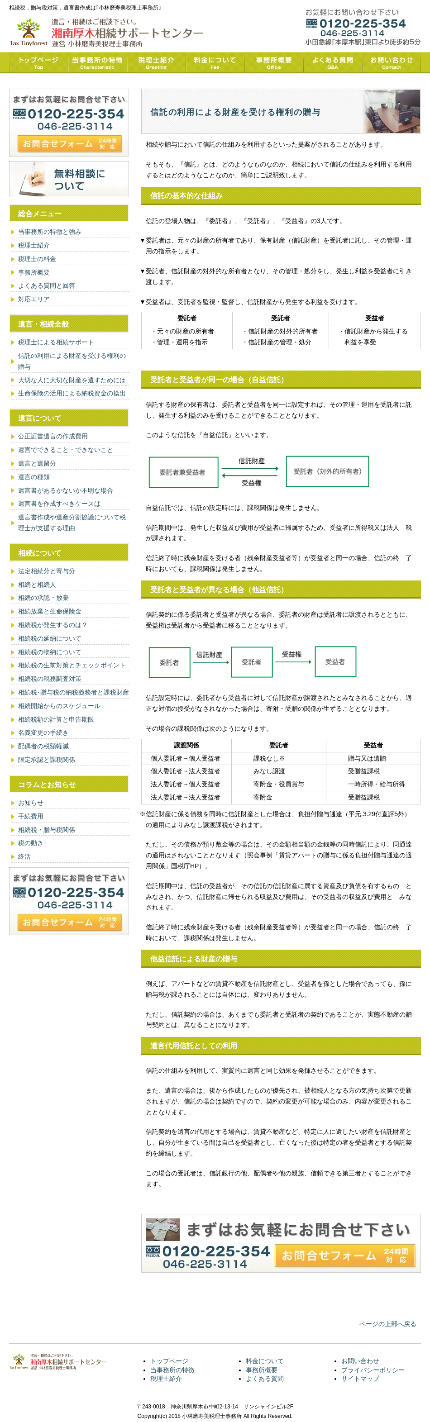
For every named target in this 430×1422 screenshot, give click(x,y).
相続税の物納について (49, 652)
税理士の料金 (37, 258)
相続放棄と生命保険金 (49, 611)
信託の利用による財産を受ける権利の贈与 (72, 361)
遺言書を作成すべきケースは (59, 503)
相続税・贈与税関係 (46, 829)
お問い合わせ (360, 1361)
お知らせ (30, 802)
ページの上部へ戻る (387, 1323)
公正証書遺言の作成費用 (53, 436)
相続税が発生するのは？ (53, 624)
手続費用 (30, 816)
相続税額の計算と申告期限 (56, 719)
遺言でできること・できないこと (65, 449)
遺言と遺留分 (37, 463)
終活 (24, 856)
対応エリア (34, 299)
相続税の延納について (49, 638)
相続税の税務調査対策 (49, 678)
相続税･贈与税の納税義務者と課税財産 (73, 692)
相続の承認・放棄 (43, 597)
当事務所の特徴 (172, 1370)
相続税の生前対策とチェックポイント (72, 665)
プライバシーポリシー (373, 1370)
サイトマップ (360, 1378)
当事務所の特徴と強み (49, 231)
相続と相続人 (37, 584)
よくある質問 (265, 1378)
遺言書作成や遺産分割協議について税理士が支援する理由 (72, 523)
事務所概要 (34, 272)
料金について (265, 1361)
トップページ (169, 1361)
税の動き (30, 843)
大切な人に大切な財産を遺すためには (72, 380)
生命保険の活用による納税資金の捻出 (72, 393)
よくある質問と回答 (46, 285)
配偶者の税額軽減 (43, 746)
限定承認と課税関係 (46, 759)
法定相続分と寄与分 (46, 571)
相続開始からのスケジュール (59, 705)
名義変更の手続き (43, 732)
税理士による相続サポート (56, 342)
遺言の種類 (34, 476)
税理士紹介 (34, 245)
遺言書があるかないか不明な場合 (65, 490)
